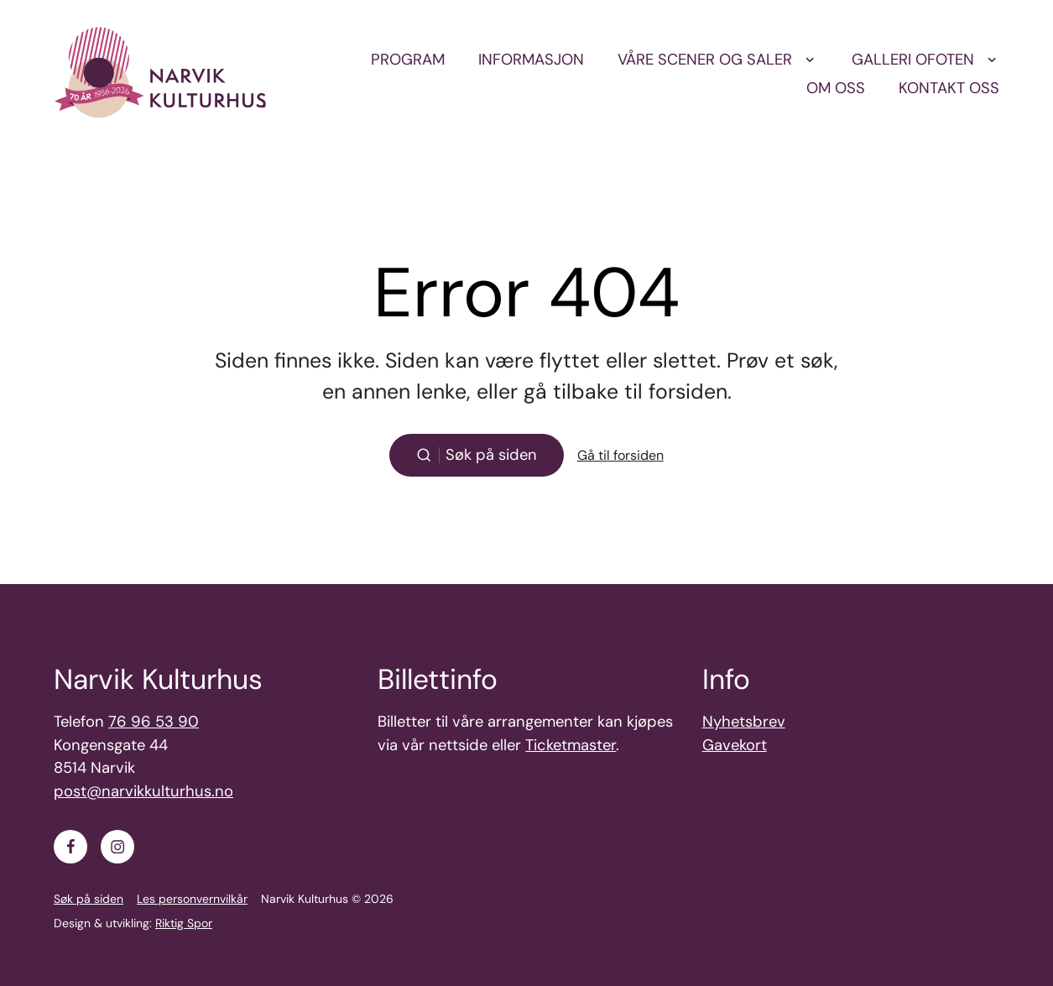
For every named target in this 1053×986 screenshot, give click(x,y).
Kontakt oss (949, 88)
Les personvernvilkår (192, 898)
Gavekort (734, 745)
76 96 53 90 (153, 722)
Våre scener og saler (705, 59)
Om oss (835, 88)
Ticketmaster (570, 745)
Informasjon (531, 59)
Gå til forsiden (620, 455)
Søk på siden (88, 898)
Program (408, 59)
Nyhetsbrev (743, 722)
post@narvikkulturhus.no (143, 791)
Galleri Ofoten (913, 59)
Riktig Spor (183, 923)
